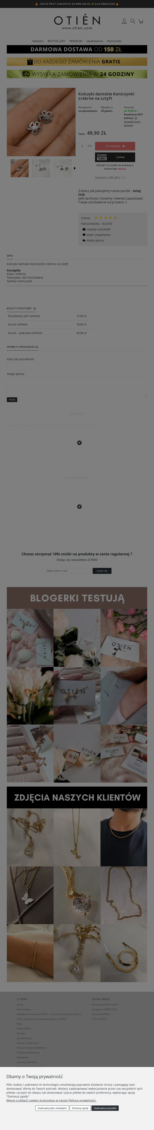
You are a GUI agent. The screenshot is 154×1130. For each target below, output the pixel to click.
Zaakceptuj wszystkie (105, 1108)
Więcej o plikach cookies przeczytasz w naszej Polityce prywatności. (51, 1100)
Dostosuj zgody (80, 1108)
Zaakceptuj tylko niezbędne (52, 1108)
